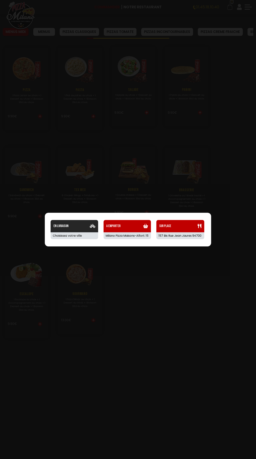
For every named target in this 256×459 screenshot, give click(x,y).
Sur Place (165, 226)
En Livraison (61, 226)
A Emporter (113, 226)
